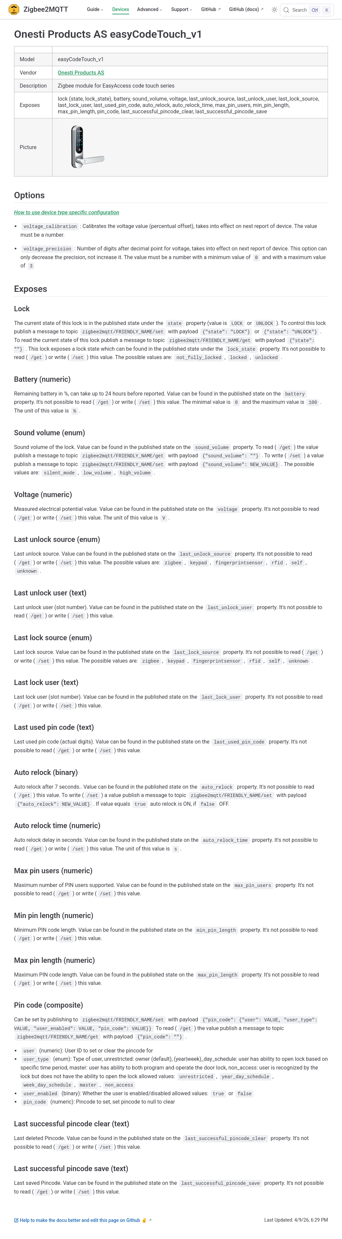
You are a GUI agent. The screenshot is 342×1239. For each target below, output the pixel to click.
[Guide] (95, 9)
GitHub (208, 9)
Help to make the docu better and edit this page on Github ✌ (80, 1220)
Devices (120, 9)
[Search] (307, 10)
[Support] (182, 9)
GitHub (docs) (244, 9)
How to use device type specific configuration (66, 212)
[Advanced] (150, 9)
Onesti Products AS (81, 73)
